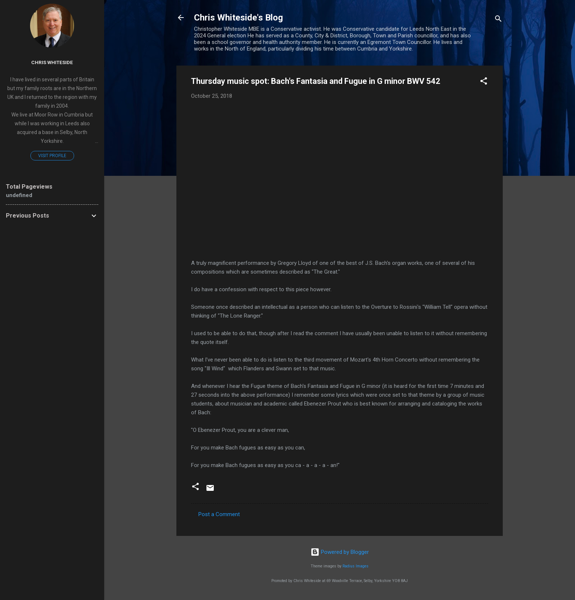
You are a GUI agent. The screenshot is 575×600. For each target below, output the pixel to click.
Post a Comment (219, 514)
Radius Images (356, 566)
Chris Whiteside (52, 62)
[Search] (498, 20)
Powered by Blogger (340, 552)
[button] (483, 82)
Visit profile (52, 155)
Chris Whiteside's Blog (238, 17)
